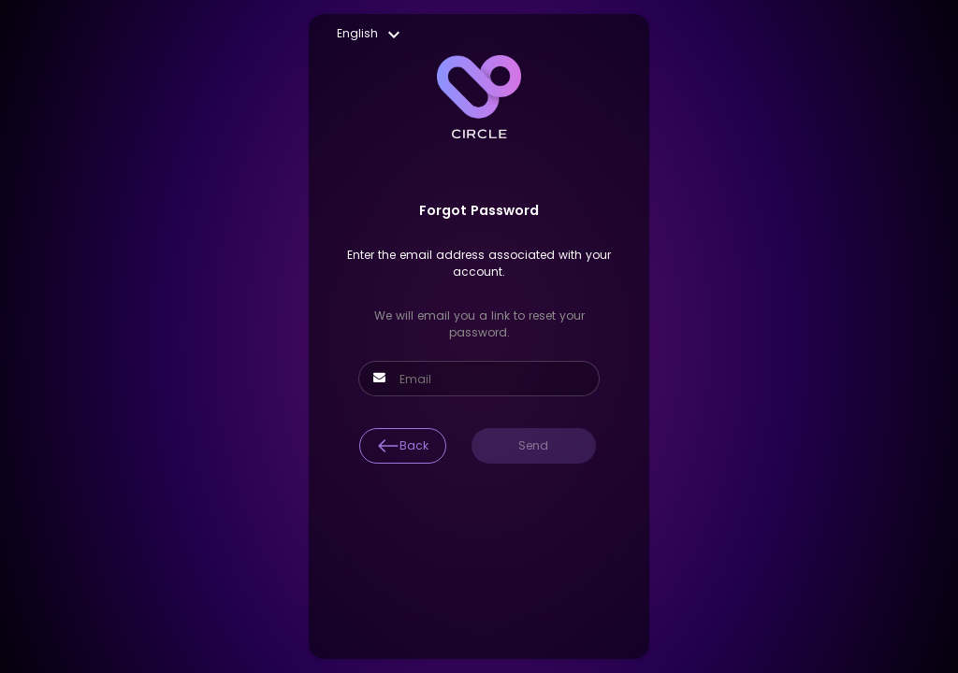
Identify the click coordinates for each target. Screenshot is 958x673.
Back (402, 446)
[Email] (490, 379)
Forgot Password (479, 210)
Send (533, 445)
